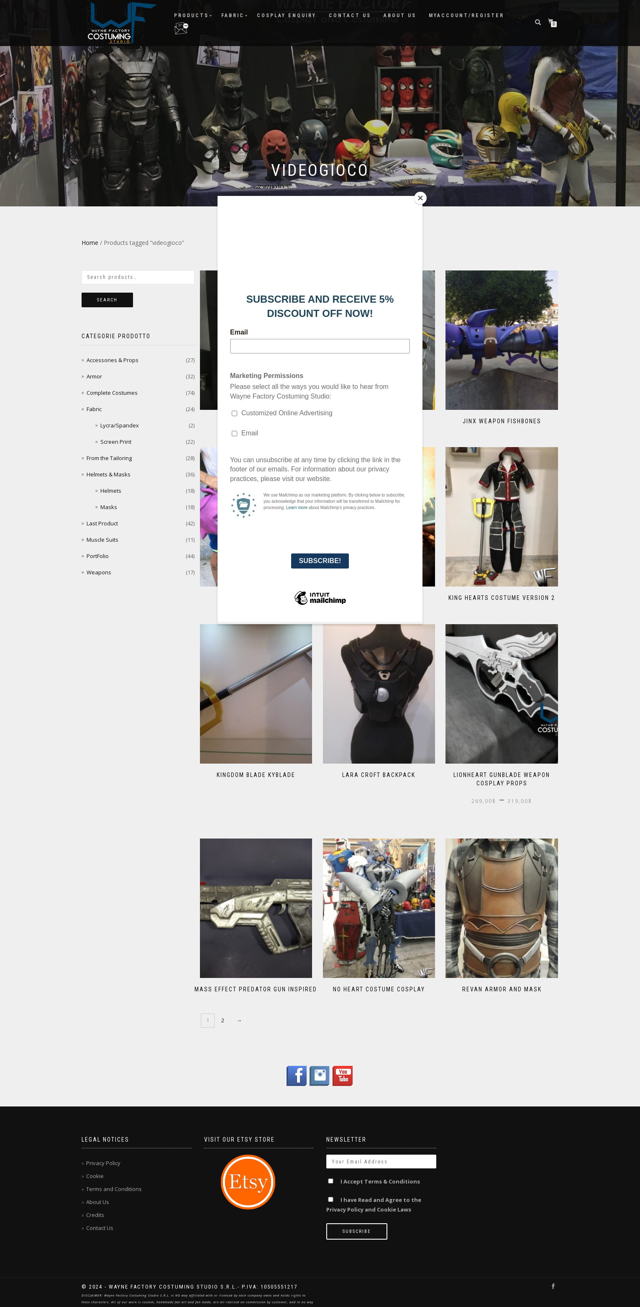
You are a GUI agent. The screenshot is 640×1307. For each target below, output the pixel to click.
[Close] (420, 198)
